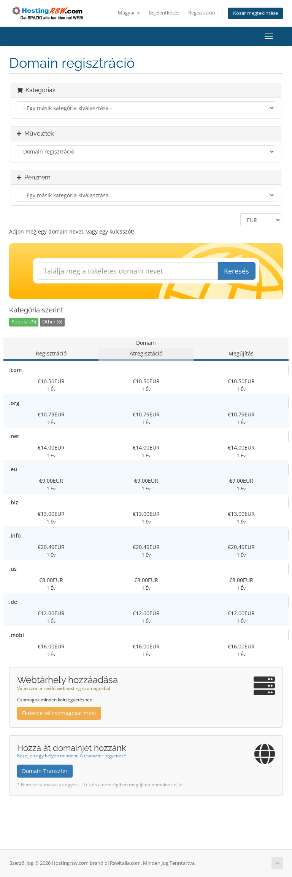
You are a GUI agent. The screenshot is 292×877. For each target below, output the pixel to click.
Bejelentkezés (164, 13)
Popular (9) (23, 321)
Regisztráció (201, 13)
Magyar (129, 13)
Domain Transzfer (45, 771)
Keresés (236, 270)
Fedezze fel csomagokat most (59, 713)
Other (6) (52, 321)
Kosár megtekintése (255, 13)
